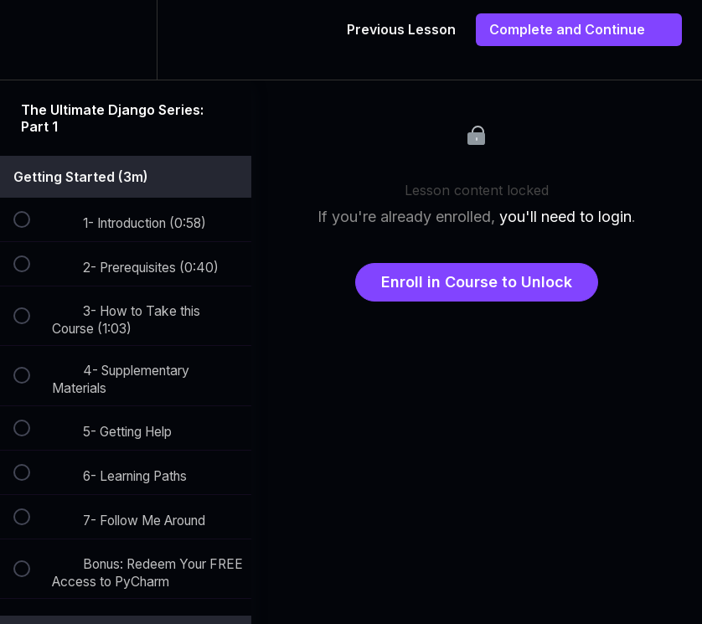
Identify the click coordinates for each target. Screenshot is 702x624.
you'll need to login (565, 216)
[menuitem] (126, 40)
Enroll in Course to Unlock (476, 282)
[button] (31, 40)
